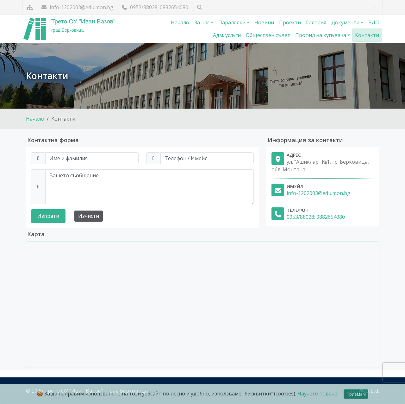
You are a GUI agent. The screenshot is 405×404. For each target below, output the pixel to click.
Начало (180, 22)
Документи (346, 22)
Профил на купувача (321, 35)
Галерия (316, 22)
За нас (202, 22)
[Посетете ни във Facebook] (375, 7)
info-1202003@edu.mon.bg (77, 7)
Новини (264, 22)
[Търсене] (199, 7)
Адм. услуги (227, 35)
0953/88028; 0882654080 (154, 7)
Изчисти (88, 215)
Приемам (356, 394)
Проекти (290, 22)
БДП (373, 22)
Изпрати (48, 215)
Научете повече (317, 393)
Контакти (367, 35)
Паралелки (232, 22)
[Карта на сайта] (29, 7)
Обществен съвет (268, 35)
